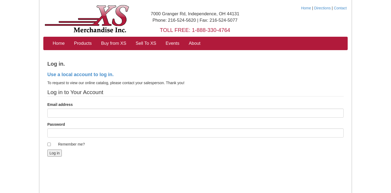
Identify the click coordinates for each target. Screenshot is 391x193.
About (195, 43)
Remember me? (71, 144)
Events (172, 43)
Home (306, 8)
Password (56, 124)
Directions (322, 8)
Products (83, 43)
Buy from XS (113, 43)
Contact (340, 8)
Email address (60, 104)
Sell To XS (146, 43)
